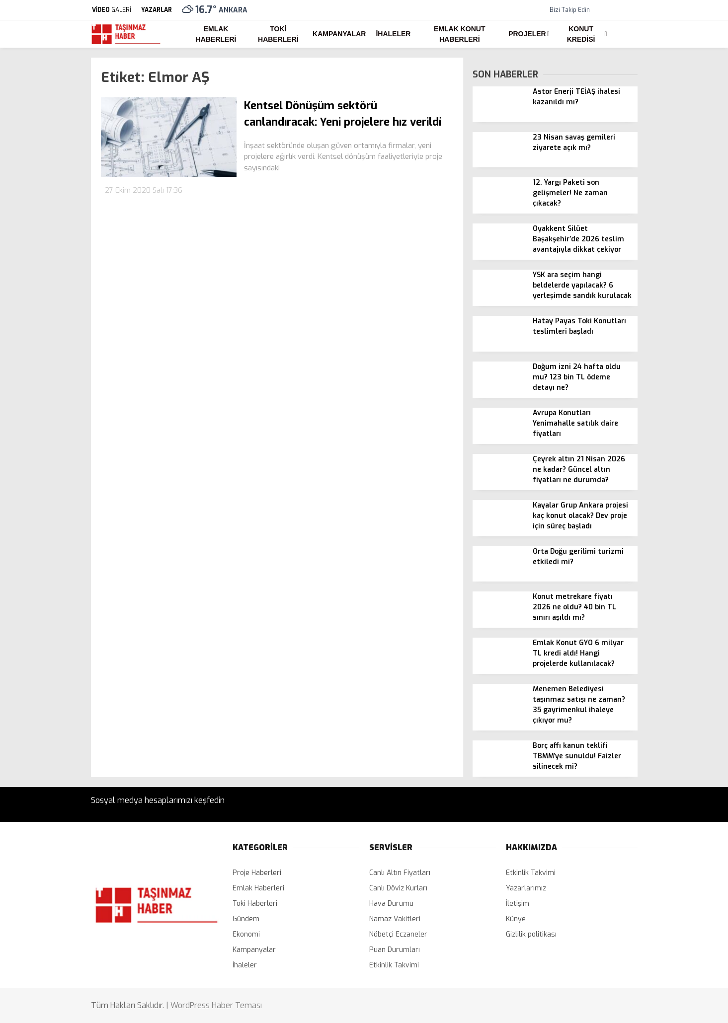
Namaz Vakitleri (394, 919)
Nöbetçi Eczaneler (398, 934)
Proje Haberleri (257, 872)
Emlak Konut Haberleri (459, 34)
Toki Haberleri (278, 34)
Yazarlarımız (526, 888)
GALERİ (111, 10)
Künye (516, 919)
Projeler (527, 34)
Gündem (246, 919)
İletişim (517, 903)
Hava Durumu (391, 903)
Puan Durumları (394, 949)
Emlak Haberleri (216, 34)
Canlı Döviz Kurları (398, 888)
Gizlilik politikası (531, 934)
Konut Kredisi (581, 34)
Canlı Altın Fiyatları (399, 872)
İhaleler (393, 34)
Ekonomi (246, 934)
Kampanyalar (339, 34)
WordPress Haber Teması (216, 1005)
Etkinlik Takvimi (394, 965)
